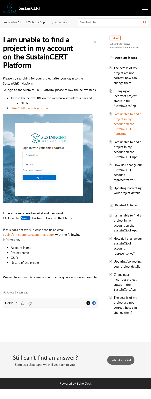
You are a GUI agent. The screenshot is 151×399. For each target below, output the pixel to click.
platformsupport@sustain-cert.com (30, 234)
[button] (145, 8)
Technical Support (39, 22)
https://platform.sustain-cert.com (30, 108)
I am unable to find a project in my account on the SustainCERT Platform (127, 124)
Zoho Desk (84, 393)
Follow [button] (115, 38)
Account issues (64, 22)
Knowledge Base (13, 22)
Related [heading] (127, 210)
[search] (113, 22)
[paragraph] (50, 181)
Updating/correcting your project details (127, 193)
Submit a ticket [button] (121, 370)
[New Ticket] (120, 370)
